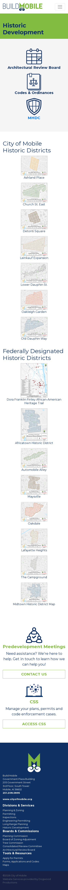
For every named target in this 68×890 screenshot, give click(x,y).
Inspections (9, 817)
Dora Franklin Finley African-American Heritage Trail (34, 384)
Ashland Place (34, 167)
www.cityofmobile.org (17, 799)
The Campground (34, 567)
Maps (6, 865)
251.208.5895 (11, 793)
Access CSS (34, 724)
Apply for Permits (13, 858)
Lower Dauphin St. (34, 274)
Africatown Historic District (34, 426)
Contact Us (34, 674)
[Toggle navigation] (60, 6)
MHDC (34, 118)
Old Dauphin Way (34, 328)
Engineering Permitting (16, 820)
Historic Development (16, 827)
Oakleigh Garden (34, 302)
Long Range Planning (15, 824)
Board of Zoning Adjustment (19, 839)
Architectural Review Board (34, 67)
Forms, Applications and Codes (21, 861)
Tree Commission (13, 842)
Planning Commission (15, 836)
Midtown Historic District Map (34, 594)
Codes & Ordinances (34, 93)
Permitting (9, 814)
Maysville (34, 486)
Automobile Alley (34, 460)
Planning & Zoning (13, 810)
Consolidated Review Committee (22, 846)
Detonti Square (34, 221)
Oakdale (34, 513)
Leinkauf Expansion (34, 248)
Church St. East (34, 194)
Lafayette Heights (34, 540)
